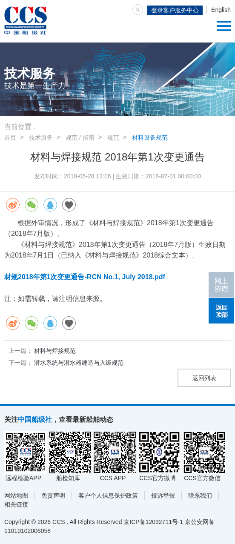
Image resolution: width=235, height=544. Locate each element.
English (221, 9)
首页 (10, 137)
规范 (113, 137)
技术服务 (41, 137)
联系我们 (200, 495)
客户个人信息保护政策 (108, 495)
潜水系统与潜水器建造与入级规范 (78, 362)
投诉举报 (163, 495)
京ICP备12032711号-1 (153, 521)
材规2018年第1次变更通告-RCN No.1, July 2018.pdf (84, 277)
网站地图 (16, 495)
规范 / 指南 (80, 137)
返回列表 (204, 378)
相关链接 (16, 504)
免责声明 (53, 495)
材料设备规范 (150, 137)
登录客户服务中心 (175, 10)
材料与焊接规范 (55, 350)
